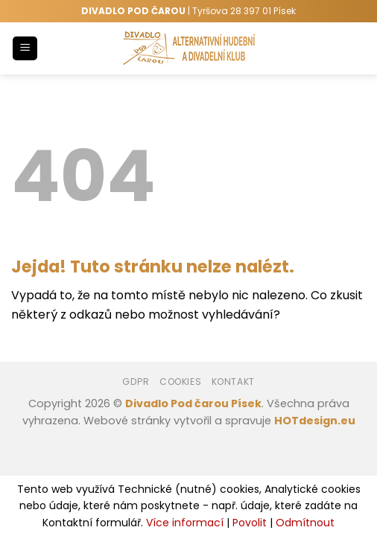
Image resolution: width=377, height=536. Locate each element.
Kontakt (233, 381)
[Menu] (25, 48)
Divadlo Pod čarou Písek (193, 403)
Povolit (249, 522)
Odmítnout (305, 522)
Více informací (185, 522)
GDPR (135, 381)
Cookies (180, 381)
